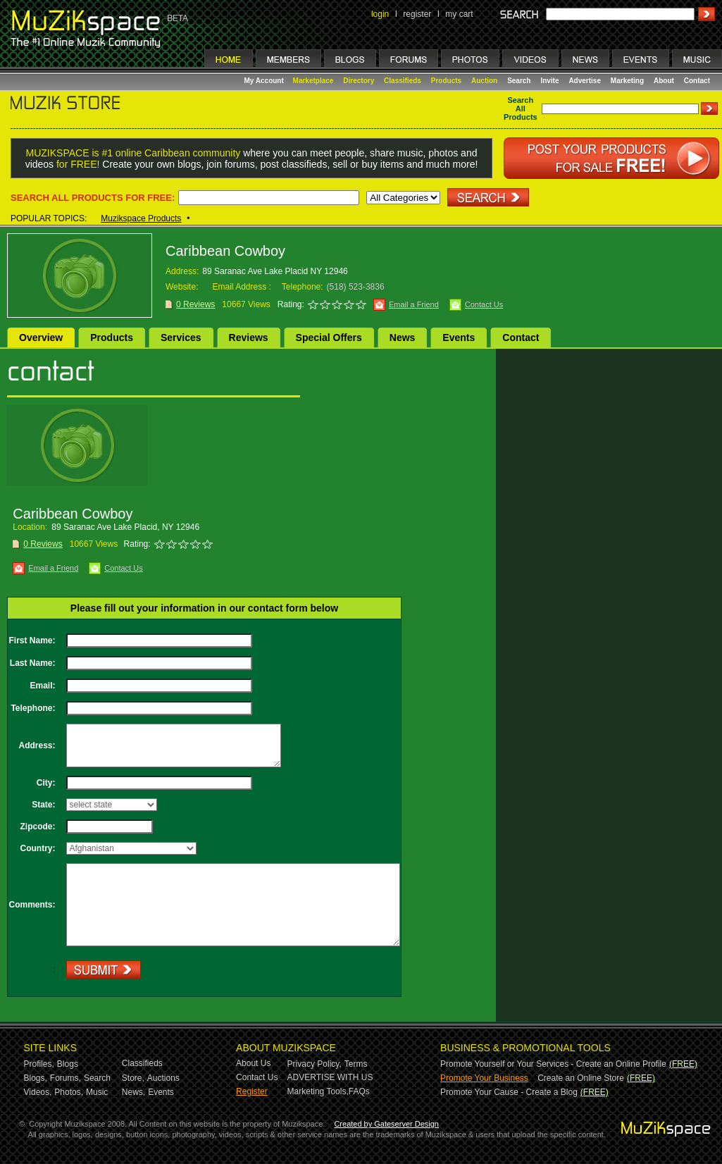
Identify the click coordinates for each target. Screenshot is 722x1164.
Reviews (248, 337)
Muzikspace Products (141, 218)
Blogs (67, 1064)
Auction (484, 81)
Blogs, (35, 1078)
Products (446, 81)
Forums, (65, 1078)
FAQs (359, 1091)
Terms (356, 1064)
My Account (265, 81)
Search (518, 81)
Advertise (584, 81)
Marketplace (313, 81)
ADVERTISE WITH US (330, 1077)
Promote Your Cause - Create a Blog (509, 1092)
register (417, 14)
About (664, 81)
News (403, 337)
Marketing (627, 81)
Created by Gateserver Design (386, 1124)
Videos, (38, 1092)
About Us (253, 1063)
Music (97, 1092)
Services (181, 337)
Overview (41, 337)
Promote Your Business (484, 1078)
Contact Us (484, 304)
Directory (358, 81)
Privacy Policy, (314, 1064)
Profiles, (39, 1064)
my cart (459, 14)
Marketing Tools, (318, 1091)
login (380, 14)
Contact (697, 81)
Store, (133, 1078)
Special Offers (329, 337)
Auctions (163, 1078)
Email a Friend (414, 304)
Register (252, 1091)
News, (133, 1092)
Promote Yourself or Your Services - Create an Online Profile (553, 1064)
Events (458, 337)
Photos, (68, 1092)
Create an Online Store (580, 1078)
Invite (549, 81)
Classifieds (402, 81)
